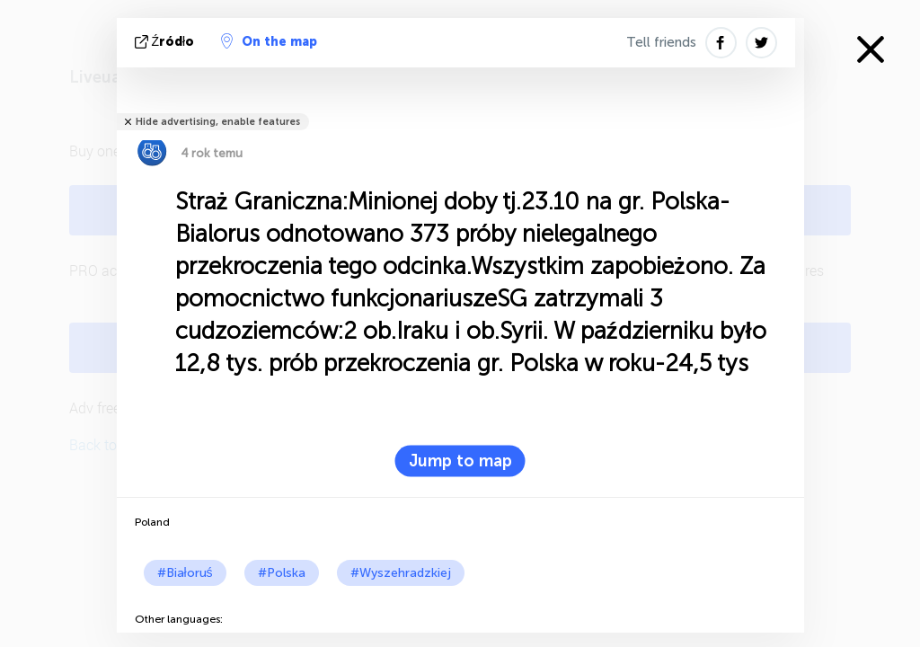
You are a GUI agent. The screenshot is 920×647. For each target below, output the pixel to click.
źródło (166, 41)
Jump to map (460, 461)
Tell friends (661, 42)
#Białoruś (185, 573)
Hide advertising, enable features (218, 122)
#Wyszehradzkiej (400, 573)
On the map (269, 41)
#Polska (281, 573)
